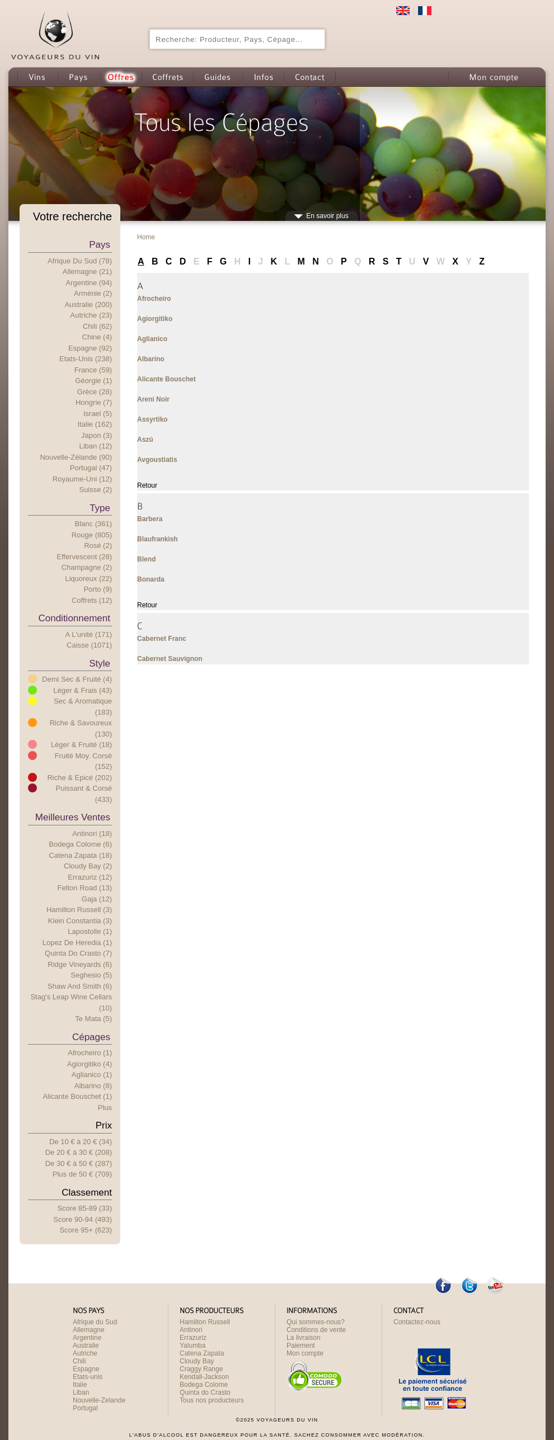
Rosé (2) (98, 545)
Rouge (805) (92, 535)
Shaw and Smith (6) (80, 986)
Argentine (87, 1338)
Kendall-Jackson (204, 1377)
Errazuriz (193, 1338)
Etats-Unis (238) (85, 359)
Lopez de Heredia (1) (77, 942)
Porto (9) (97, 589)
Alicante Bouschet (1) (77, 1096)
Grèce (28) (94, 392)
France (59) (93, 370)
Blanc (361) (93, 524)
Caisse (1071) (89, 645)
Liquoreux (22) (88, 578)
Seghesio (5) (91, 975)
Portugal (85, 1408)
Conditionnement (74, 618)
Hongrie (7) (94, 402)
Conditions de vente (316, 1330)
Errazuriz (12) (90, 877)
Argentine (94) (89, 282)
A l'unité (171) (88, 634)
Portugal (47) (91, 468)
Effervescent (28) (84, 557)
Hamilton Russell (205, 1322)
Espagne (86, 1369)
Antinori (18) (92, 833)
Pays (79, 77)
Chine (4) (97, 337)
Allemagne (89, 1330)
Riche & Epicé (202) (79, 777)
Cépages (91, 1037)
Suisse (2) (95, 489)
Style (99, 663)
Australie (86, 1345)
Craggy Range (201, 1369)
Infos (263, 77)
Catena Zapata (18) (80, 855)
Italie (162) (95, 424)
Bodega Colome (204, 1385)
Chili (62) (97, 326)
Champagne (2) (87, 567)
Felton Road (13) (84, 888)
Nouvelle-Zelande (99, 1400)
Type (100, 508)
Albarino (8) (93, 1086)
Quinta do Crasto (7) (78, 953)
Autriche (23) (91, 315)
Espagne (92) (90, 348)
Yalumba (192, 1345)
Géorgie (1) (93, 380)
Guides (217, 77)
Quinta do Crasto (205, 1392)
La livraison (304, 1338)
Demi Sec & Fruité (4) (77, 679)
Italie (80, 1385)
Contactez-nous (416, 1322)
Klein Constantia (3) (80, 921)
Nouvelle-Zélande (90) (76, 457)
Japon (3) (96, 435)
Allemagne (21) (87, 271)
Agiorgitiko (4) (89, 1064)
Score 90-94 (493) (82, 1219)
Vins (37, 77)
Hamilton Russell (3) (79, 909)
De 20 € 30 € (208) (78, 1152)
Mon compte (493, 77)
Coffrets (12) (92, 600)
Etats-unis (87, 1377)
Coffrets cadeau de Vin (167, 77)
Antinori (191, 1330)
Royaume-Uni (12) (82, 479)
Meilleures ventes (72, 817)
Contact (310, 77)
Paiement (301, 1345)
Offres (121, 77)
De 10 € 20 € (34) (80, 1141)
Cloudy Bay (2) (88, 866)
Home (146, 237)
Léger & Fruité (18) (81, 744)
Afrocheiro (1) (90, 1053)
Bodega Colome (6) (80, 844)
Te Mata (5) (93, 1018)
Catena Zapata (202, 1353)
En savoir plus (327, 216)
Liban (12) (95, 446)
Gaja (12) (97, 899)
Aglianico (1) (92, 1074)
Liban (81, 1392)
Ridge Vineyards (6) (80, 964)
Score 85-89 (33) (84, 1208)
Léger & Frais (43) (82, 690)
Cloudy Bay (197, 1361)
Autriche (85, 1353)
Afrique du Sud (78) (80, 261)
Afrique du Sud (95, 1322)
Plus (105, 1107)
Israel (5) (97, 413)
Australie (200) (88, 304)
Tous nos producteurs (212, 1400)
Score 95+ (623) (85, 1230)
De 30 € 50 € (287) (78, 1163)
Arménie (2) (93, 293)
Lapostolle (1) (90, 931)
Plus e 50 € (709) (82, 1174)
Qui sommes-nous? (316, 1322)
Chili (79, 1361)
